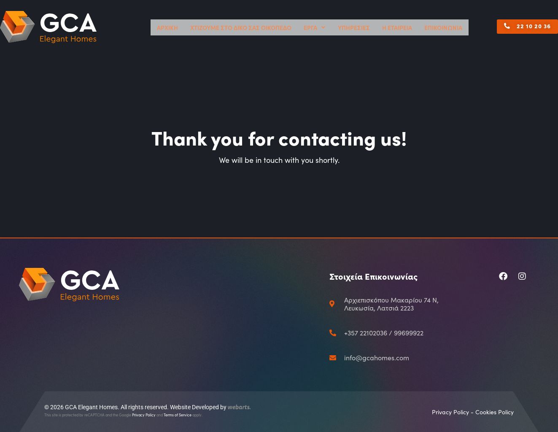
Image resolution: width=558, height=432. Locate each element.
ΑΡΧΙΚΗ (231, 27)
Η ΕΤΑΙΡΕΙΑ (412, 27)
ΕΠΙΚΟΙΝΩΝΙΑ (449, 27)
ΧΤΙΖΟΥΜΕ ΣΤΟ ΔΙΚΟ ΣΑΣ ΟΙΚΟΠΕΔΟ (288, 27)
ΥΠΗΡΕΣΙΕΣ (378, 27)
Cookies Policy (494, 412)
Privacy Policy (144, 414)
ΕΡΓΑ (346, 27)
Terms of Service (177, 414)
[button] (481, 30)
